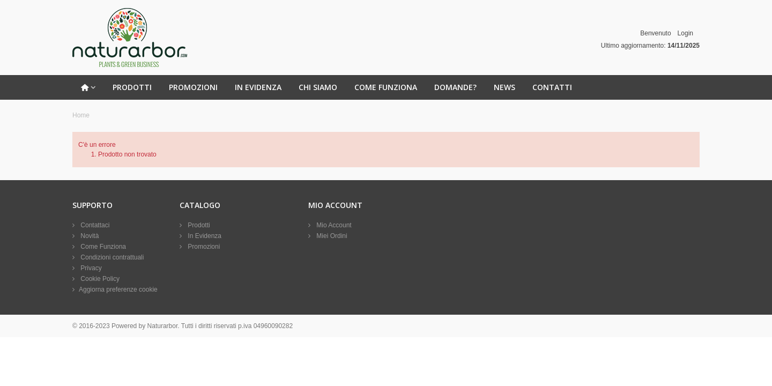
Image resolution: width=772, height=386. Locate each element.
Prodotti (132, 87)
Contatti (552, 87)
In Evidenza (258, 87)
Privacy (90, 268)
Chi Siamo (318, 87)
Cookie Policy (99, 279)
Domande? (455, 87)
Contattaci (94, 225)
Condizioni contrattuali (111, 257)
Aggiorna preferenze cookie (118, 289)
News (504, 87)
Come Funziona (385, 87)
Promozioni (193, 87)
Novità (89, 236)
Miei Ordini (331, 236)
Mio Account (333, 225)
